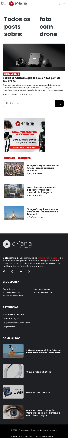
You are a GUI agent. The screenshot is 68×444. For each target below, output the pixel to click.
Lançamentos (11, 74)
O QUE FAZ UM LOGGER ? (38, 392)
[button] (59, 3)
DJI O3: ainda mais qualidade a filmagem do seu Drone (31, 79)
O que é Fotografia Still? (38, 372)
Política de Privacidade (21, 436)
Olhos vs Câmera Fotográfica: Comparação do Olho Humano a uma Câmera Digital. (43, 413)
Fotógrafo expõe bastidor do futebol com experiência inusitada (43, 168)
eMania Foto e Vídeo (48, 258)
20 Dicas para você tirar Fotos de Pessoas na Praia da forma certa (43, 351)
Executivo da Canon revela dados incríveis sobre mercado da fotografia (41, 190)
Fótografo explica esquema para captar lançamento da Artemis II (42, 212)
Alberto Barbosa (26, 94)
